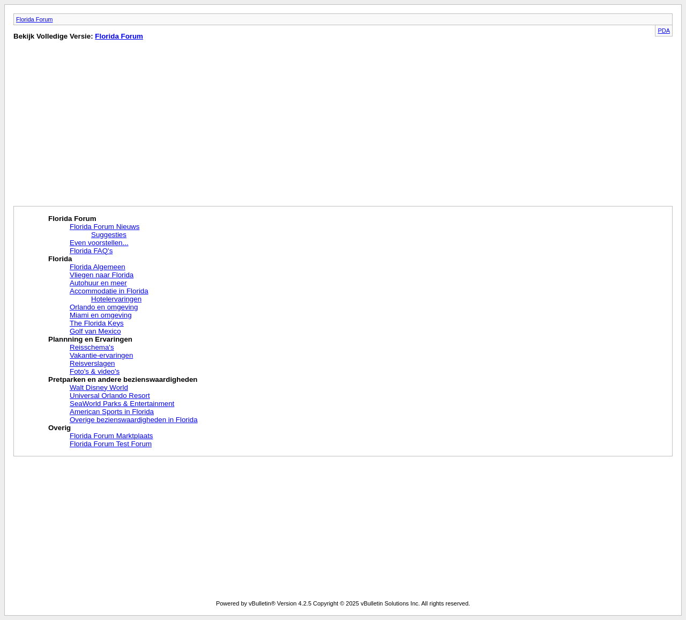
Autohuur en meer (98, 283)
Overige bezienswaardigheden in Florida (134, 420)
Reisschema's (92, 347)
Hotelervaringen (116, 299)
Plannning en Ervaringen (90, 339)
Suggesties (108, 235)
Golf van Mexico (95, 331)
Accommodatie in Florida (109, 291)
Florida (60, 259)
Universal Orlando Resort (110, 396)
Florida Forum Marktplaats (111, 436)
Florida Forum (34, 19)
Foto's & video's (95, 371)
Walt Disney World (99, 387)
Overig (59, 428)
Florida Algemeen (97, 267)
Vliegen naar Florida (101, 275)
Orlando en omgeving (104, 307)
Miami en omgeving (101, 315)
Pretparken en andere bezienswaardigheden (123, 379)
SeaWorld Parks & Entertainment (122, 404)
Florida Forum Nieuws (104, 227)
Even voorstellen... (99, 243)
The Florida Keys (97, 323)
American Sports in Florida (112, 412)
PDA (664, 30)
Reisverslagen (92, 363)
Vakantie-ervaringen (101, 355)
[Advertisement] (103, 125)
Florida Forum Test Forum (111, 444)
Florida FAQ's (91, 251)
